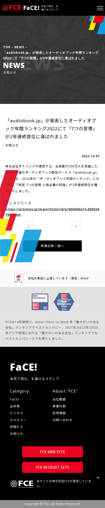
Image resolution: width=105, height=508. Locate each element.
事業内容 (59, 406)
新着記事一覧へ (52, 246)
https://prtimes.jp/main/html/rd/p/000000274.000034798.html (52, 212)
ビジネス (16, 413)
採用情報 (59, 413)
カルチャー (18, 420)
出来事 (15, 406)
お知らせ (16, 433)
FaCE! (14, 399)
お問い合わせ (63, 420)
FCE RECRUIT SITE (52, 467)
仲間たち (16, 427)
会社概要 (59, 399)
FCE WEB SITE (52, 451)
